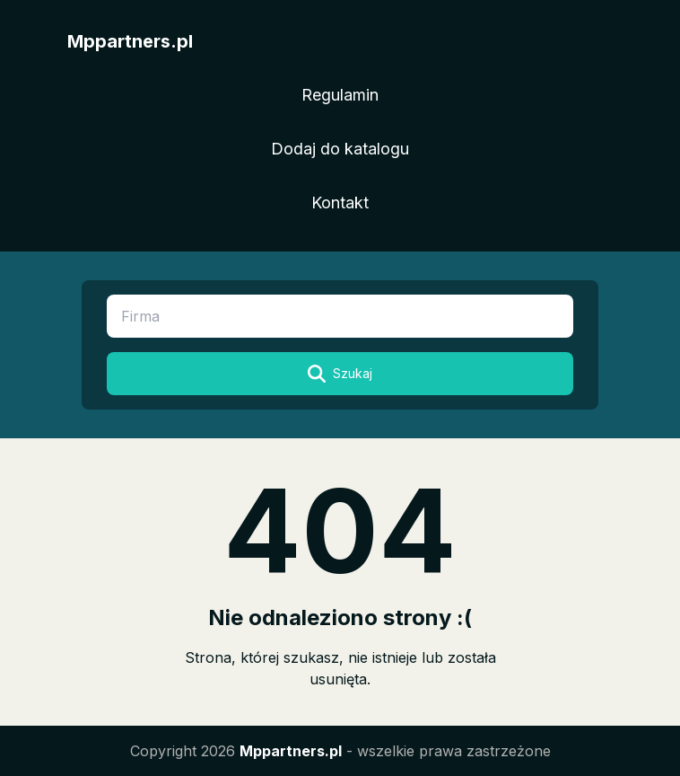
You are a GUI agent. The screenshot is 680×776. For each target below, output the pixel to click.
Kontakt (340, 202)
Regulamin (340, 94)
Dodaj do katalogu (340, 148)
